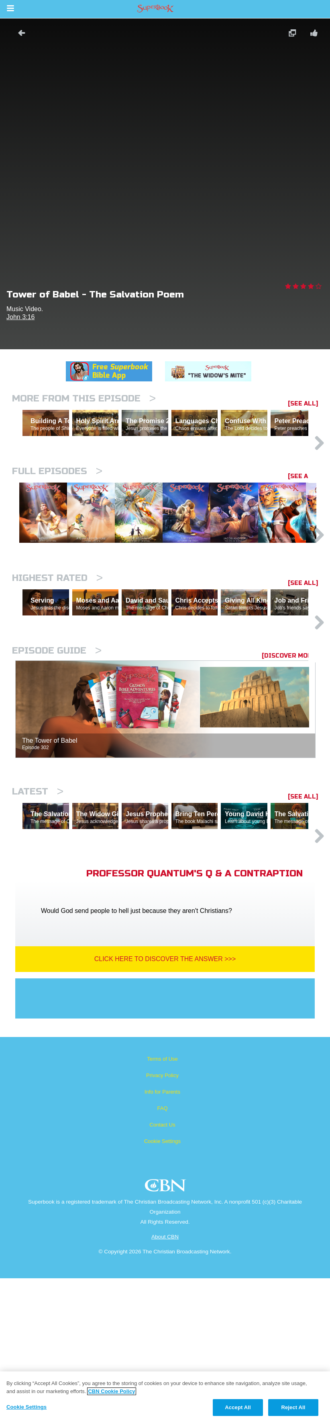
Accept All (238, 1407)
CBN (166, 1333)
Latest (37, 902)
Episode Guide (57, 761)
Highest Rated (57, 653)
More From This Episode (84, 398)
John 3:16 (20, 317)
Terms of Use (162, 1205)
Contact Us (162, 1270)
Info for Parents (162, 1238)
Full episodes (57, 506)
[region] (165, 1397)
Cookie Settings (162, 1287)
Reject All (293, 1407)
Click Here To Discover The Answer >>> (165, 1104)
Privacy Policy (162, 1221)
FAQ (162, 1254)
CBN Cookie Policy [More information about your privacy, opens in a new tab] (111, 1391)
